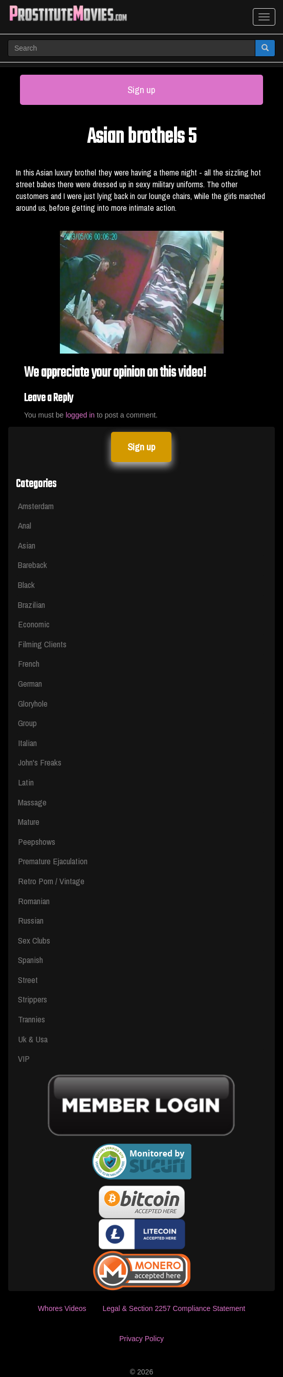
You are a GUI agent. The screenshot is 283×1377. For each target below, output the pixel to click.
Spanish (30, 960)
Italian (27, 743)
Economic (34, 624)
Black (26, 585)
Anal (24, 525)
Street (28, 980)
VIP (24, 1058)
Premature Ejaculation (53, 861)
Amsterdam (36, 506)
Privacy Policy (141, 1339)
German (30, 683)
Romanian (34, 901)
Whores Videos (62, 1308)
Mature (28, 821)
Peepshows (36, 841)
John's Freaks (39, 762)
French (28, 663)
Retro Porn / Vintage (51, 881)
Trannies (31, 1019)
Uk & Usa (33, 1039)
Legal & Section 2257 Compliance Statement (173, 1308)
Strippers (32, 999)
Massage (32, 802)
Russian (30, 920)
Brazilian (31, 604)
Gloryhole (33, 703)
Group (27, 723)
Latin (26, 782)
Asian (26, 545)
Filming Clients (42, 644)
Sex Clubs (34, 940)
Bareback (32, 565)
